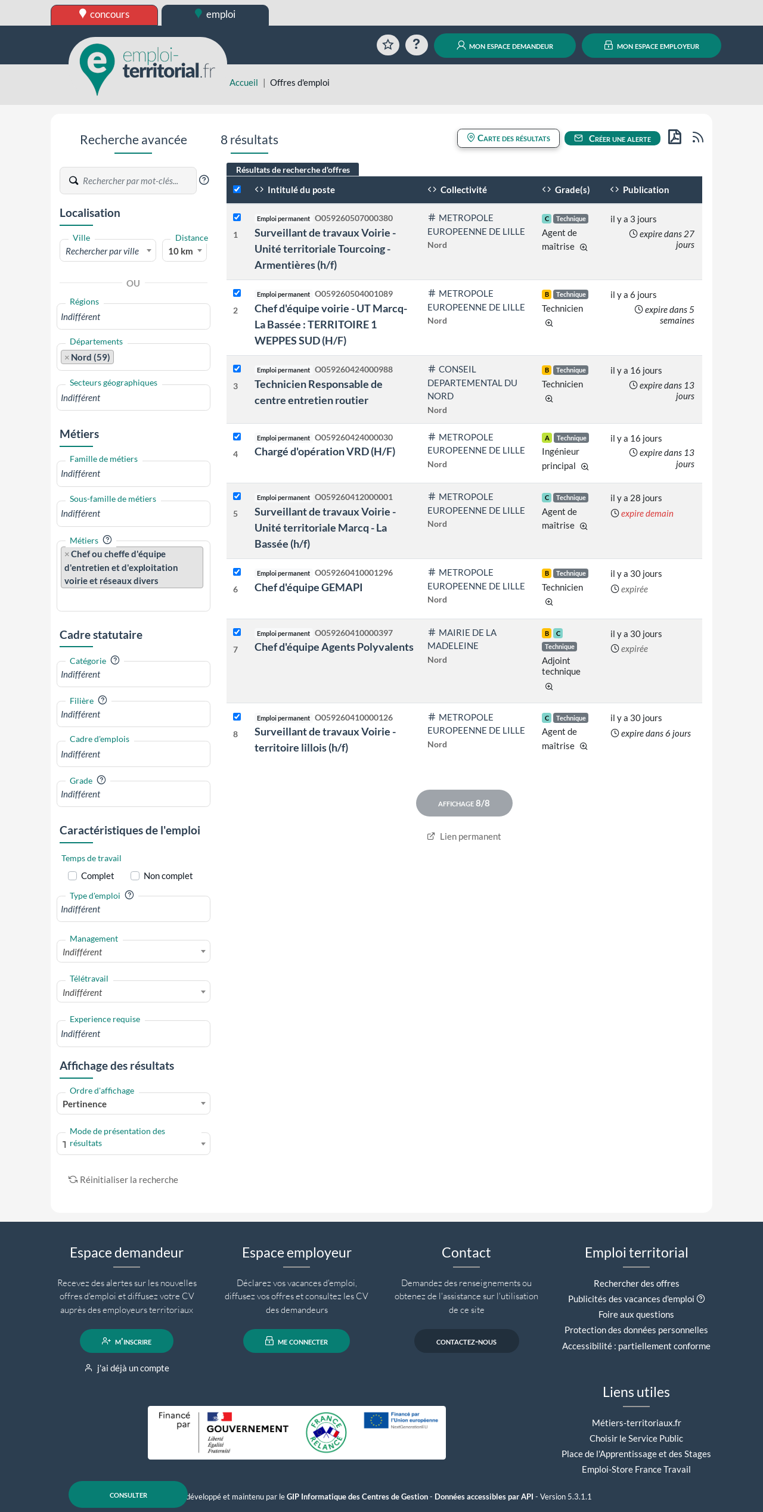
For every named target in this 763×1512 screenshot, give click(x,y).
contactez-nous (466, 1341)
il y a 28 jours (636, 497)
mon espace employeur (651, 45)
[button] (203, 180)
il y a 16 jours (636, 370)
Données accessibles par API (484, 1496)
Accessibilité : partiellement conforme (636, 1345)
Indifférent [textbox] (82, 951)
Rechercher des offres (637, 1283)
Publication (639, 189)
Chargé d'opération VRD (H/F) (325, 451)
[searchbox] (133, 317)
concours (104, 14)
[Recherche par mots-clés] (139, 180)
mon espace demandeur (505, 45)
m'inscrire (126, 1341)
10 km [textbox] (180, 251)
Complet (97, 875)
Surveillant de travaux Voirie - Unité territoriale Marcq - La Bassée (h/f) (325, 527)
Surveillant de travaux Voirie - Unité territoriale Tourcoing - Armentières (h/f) (325, 248)
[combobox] (108, 250)
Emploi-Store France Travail (636, 1469)
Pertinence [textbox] (85, 1103)
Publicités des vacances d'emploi (631, 1298)
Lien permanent (464, 836)
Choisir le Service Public (636, 1438)
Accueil (243, 82)
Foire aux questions (636, 1314)
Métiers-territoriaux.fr (636, 1422)
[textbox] (108, 251)
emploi (215, 14)
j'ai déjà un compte (126, 1367)
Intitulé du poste (295, 189)
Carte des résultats (508, 137)
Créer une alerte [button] (613, 138)
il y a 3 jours (633, 218)
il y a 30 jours (636, 573)
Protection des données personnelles (636, 1329)
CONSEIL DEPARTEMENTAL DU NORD (472, 382)
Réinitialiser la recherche (123, 1179)
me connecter (296, 1341)
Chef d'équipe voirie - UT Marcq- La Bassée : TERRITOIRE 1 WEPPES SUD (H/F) (331, 324)
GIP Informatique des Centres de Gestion (357, 1496)
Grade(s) (566, 189)
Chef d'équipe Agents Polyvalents (334, 646)
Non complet (168, 875)
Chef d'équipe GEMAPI (309, 587)
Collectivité (457, 189)
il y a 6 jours (633, 294)
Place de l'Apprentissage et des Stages (636, 1453)
